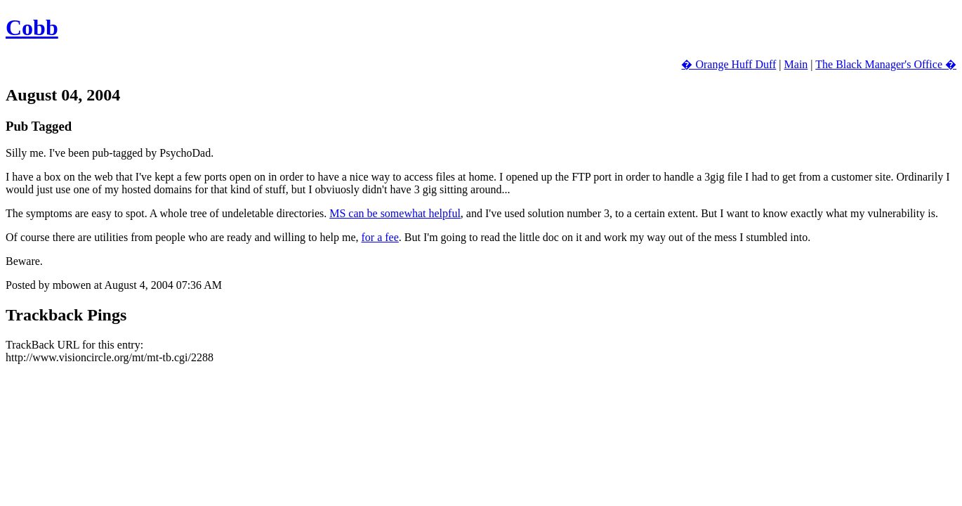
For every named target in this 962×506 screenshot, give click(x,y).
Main (796, 64)
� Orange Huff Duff (728, 64)
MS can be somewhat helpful (395, 213)
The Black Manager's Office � (885, 64)
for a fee (380, 237)
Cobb (32, 27)
